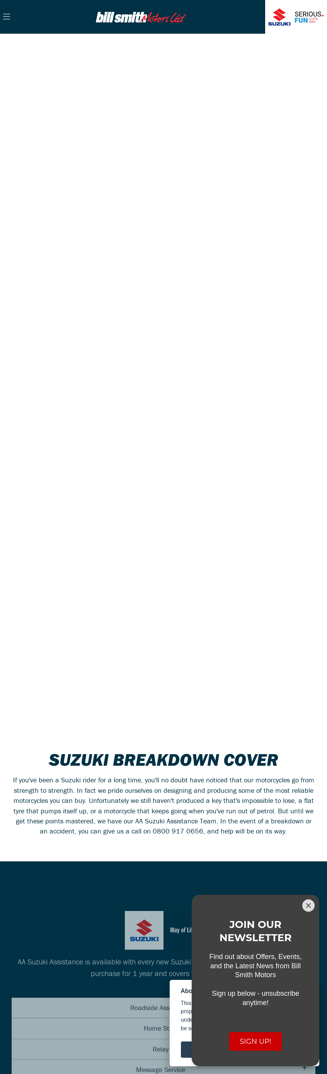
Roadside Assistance (160, 1007)
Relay (161, 1049)
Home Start (161, 1028)
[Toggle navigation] (6, 17)
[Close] (308, 905)
